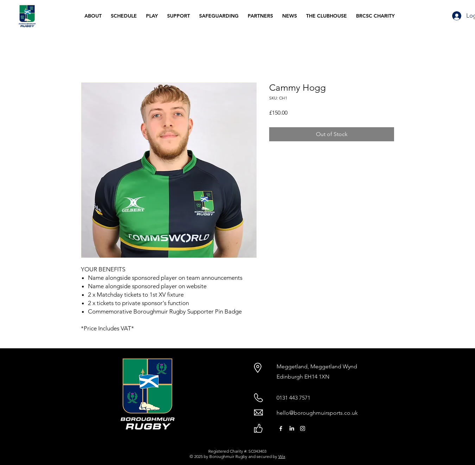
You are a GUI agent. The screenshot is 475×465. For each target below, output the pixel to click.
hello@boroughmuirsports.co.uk (317, 412)
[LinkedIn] (291, 428)
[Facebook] (281, 428)
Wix (281, 456)
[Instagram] (302, 428)
